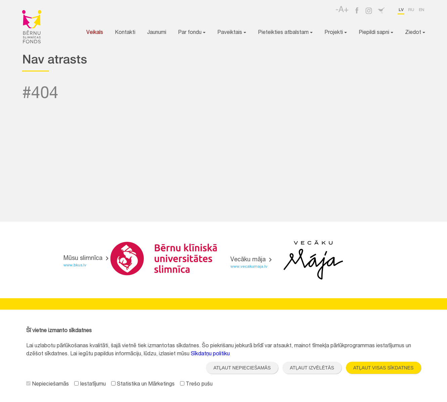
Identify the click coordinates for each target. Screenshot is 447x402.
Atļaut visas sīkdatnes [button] (383, 367)
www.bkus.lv (74, 265)
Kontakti (125, 33)
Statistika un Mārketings (143, 384)
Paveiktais (231, 33)
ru (411, 10)
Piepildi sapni (376, 33)
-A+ (342, 10)
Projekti (335, 33)
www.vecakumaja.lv (248, 267)
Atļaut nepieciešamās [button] (242, 367)
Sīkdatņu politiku (210, 354)
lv (401, 10)
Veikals (94, 33)
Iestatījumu (90, 384)
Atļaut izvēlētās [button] (312, 367)
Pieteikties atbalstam (285, 33)
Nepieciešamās (47, 384)
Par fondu (192, 33)
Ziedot (415, 33)
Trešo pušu (196, 384)
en (421, 10)
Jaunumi (156, 33)
